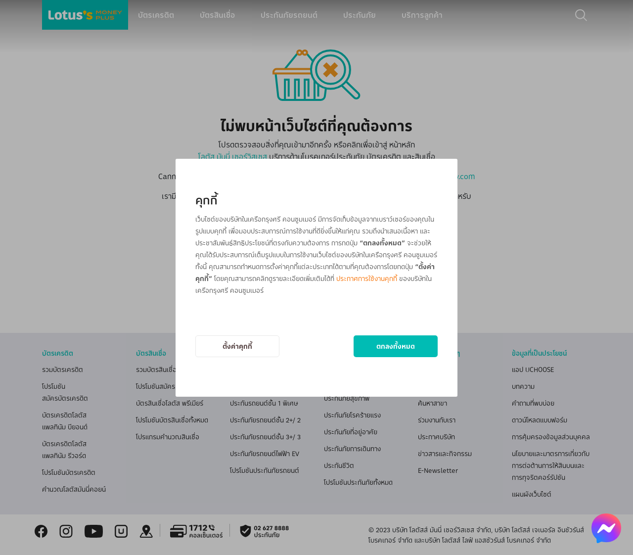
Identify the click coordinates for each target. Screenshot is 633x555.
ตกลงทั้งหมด (395, 346)
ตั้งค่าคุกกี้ (237, 346)
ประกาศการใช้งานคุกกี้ (366, 278)
